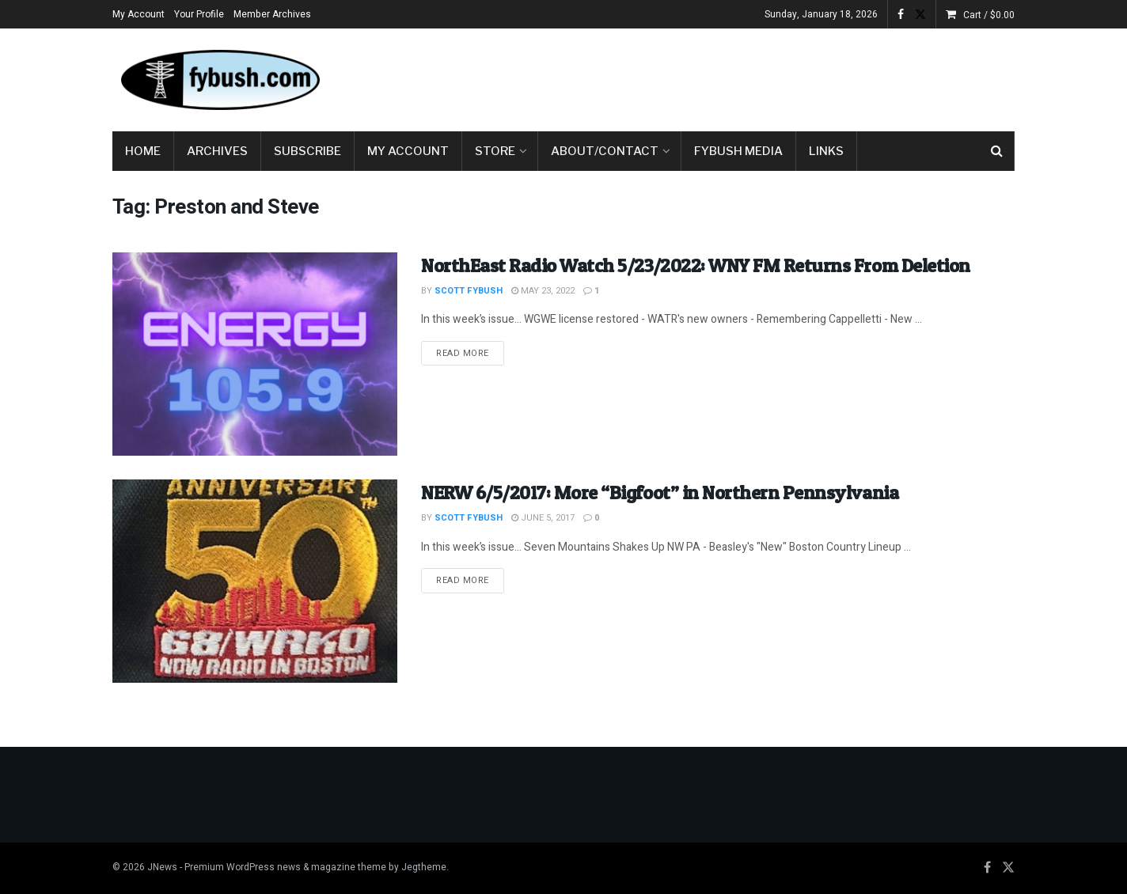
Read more (470, 353)
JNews (162, 867)
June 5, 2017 (543, 518)
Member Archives (272, 14)
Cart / (989, 15)
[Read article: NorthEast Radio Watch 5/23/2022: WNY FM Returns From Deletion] (254, 354)
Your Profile (199, 14)
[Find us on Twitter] (1008, 867)
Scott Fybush (468, 290)
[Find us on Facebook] (987, 867)
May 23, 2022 (543, 290)
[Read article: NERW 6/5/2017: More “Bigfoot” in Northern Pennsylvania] (254, 581)
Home (143, 151)
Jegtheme (423, 867)
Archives (217, 151)
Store (495, 151)
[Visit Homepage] (219, 80)
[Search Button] (997, 151)
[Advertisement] (726, 76)
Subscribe (307, 151)
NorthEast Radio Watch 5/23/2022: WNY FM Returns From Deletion (695, 265)
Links (826, 151)
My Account (138, 14)
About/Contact (604, 151)
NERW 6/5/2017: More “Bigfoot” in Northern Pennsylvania (659, 492)
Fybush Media (738, 151)
